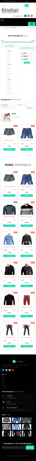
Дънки (8, 60)
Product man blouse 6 (27, 216)
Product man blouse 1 (9, 307)
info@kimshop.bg (11, 404)
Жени (8, 51)
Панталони (9, 73)
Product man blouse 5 (9, 247)
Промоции (4, 385)
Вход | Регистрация (9, 1)
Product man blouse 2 (27, 277)
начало (5, 27)
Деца (9, 27)
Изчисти (27, 62)
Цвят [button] (24, 53)
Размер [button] (25, 59)
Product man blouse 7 (9, 216)
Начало (4, 378)
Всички (8, 53)
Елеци (8, 62)
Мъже (8, 64)
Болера (9, 58)
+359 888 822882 (11, 398)
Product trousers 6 (9, 337)
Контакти (4, 387)
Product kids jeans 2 (9, 140)
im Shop (18, 361)
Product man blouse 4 (27, 247)
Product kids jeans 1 (26, 140)
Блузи (8, 56)
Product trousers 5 (27, 337)
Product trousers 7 (27, 307)
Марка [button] (25, 56)
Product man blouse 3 (9, 277)
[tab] (27, 53)
